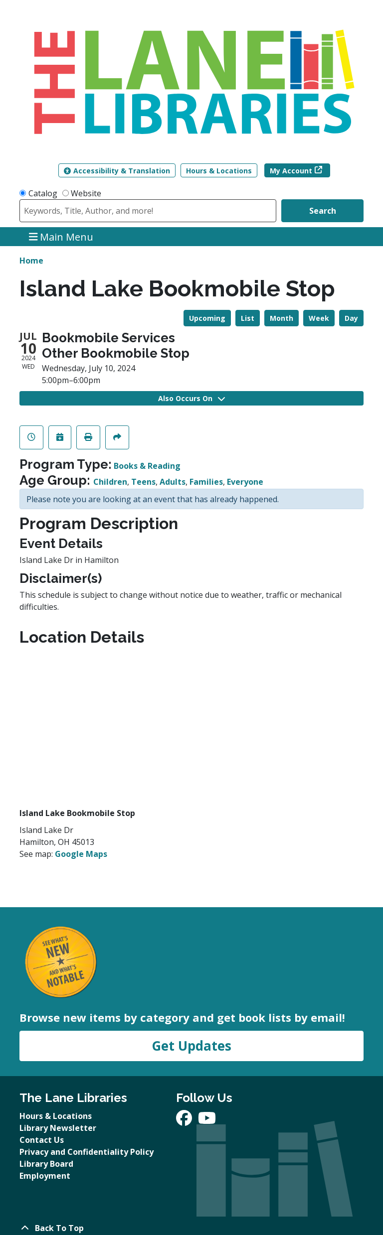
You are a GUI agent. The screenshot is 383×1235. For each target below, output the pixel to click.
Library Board (46, 1163)
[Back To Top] (191, 1228)
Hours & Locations (219, 170)
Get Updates (191, 1046)
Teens (143, 481)
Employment (44, 1175)
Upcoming (207, 318)
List (247, 318)
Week (319, 318)
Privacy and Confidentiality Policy (86, 1151)
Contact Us (41, 1139)
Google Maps (81, 853)
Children (110, 481)
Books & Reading (147, 465)
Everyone (245, 481)
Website (86, 193)
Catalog (42, 193)
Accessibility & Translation (117, 170)
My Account (291, 170)
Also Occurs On (191, 398)
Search (322, 210)
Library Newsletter (57, 1127)
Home (31, 260)
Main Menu (61, 236)
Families (206, 481)
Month (281, 318)
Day (351, 318)
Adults (173, 481)
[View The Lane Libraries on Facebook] (185, 1120)
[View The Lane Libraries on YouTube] (207, 1120)
